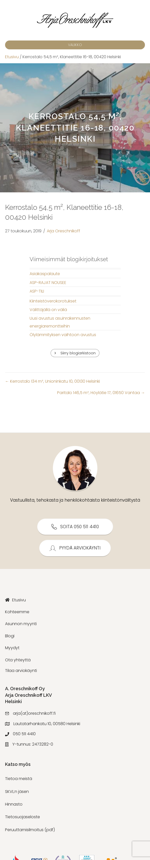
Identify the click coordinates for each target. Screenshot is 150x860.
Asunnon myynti (21, 624)
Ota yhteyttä (18, 660)
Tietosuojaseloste (22, 817)
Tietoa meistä (18, 779)
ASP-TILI (37, 291)
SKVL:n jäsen (17, 791)
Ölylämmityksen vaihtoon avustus (63, 335)
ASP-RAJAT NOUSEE (48, 282)
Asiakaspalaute (45, 274)
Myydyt (12, 648)
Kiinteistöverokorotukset (53, 301)
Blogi (9, 636)
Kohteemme (17, 612)
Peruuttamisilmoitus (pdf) (30, 830)
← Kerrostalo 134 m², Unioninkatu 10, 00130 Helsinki (52, 381)
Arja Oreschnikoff (63, 231)
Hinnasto (14, 804)
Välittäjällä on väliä (48, 310)
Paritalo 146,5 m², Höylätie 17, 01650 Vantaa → (101, 393)
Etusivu (12, 57)
